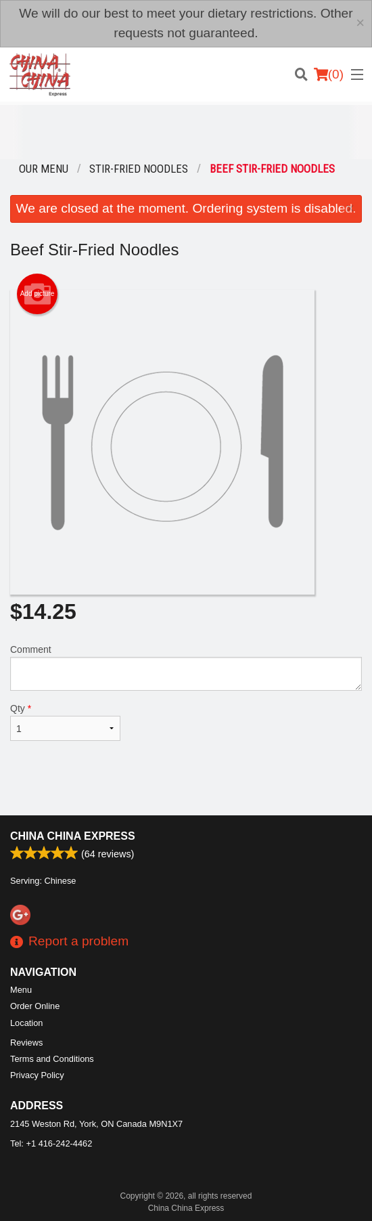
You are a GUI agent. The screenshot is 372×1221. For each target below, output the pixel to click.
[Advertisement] (186, 132)
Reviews (26, 1042)
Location (26, 1023)
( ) (329, 74)
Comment (186, 667)
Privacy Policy (37, 1075)
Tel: (51, 1143)
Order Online (35, 1006)
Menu (21, 990)
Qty (65, 722)
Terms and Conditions (52, 1059)
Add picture (37, 294)
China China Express (72, 836)
